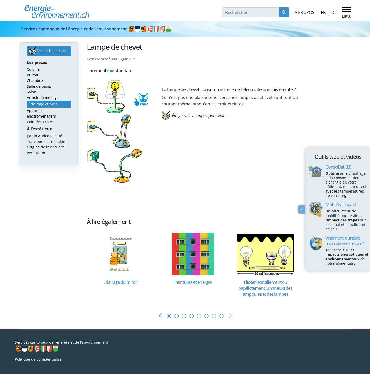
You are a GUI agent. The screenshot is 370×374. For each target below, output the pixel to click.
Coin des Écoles (40, 121)
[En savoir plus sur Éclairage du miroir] (120, 253)
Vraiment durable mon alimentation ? (344, 240)
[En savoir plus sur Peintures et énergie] (193, 253)
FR (323, 12)
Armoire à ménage (43, 97)
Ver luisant (36, 152)
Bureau (33, 74)
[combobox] (250, 12)
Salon (31, 91)
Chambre (35, 80)
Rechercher (284, 12)
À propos (304, 12)
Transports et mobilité (46, 141)
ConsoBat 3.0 (338, 166)
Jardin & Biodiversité (44, 135)
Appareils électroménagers (41, 113)
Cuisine (33, 69)
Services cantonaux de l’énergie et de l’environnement (96, 29)
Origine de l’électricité (46, 147)
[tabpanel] (123, 267)
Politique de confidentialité (38, 359)
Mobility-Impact (340, 204)
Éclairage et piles (43, 104)
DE (334, 12)
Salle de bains (39, 86)
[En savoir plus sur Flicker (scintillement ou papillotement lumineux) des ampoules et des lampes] (265, 253)
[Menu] (346, 13)
